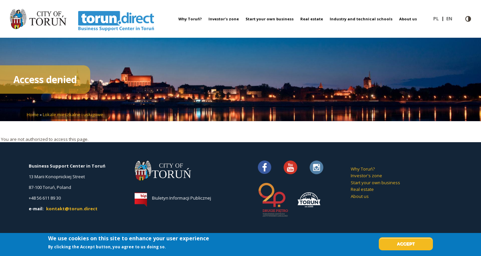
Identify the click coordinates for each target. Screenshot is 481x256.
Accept (406, 243)
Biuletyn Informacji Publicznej (181, 198)
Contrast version (468, 19)
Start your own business (270, 18)
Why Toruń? (190, 18)
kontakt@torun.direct (72, 209)
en (451, 19)
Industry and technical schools (361, 18)
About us (408, 18)
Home (33, 114)
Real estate (311, 18)
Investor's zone (223, 18)
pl (438, 19)
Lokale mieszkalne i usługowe (73, 114)
